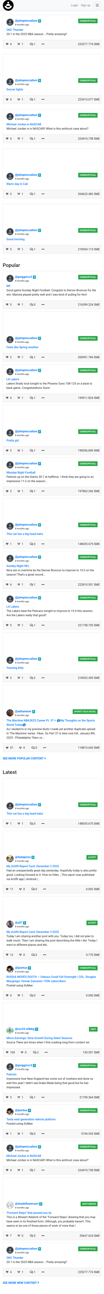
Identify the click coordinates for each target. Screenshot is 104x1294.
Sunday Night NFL (17, 566)
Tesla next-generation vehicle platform (31, 1119)
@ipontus (21, 967)
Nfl (8, 286)
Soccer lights (14, 89)
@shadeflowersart (27, 1203)
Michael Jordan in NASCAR (23, 124)
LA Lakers (12, 379)
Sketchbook (89, 1204)
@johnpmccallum (26, 20)
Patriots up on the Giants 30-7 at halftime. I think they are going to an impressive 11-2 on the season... (50, 479)
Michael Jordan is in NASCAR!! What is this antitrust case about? (47, 128)
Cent (93, 1029)
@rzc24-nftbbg (25, 1029)
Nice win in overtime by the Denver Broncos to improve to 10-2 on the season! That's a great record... (50, 572)
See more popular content (24, 758)
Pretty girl (12, 440)
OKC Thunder (14, 30)
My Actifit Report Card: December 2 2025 (32, 866)
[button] (96, 5)
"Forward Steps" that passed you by (29, 1213)
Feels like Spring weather (22, 347)
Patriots (11, 1074)
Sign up (85, 5)
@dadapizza (23, 857)
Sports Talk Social (85, 711)
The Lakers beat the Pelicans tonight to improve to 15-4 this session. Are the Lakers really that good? (49, 613)
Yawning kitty (15, 668)
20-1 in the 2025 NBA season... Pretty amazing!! (36, 34)
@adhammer (23, 711)
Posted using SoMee (19, 985)
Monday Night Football (20, 472)
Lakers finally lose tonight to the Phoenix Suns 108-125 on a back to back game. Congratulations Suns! (49, 386)
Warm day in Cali (17, 184)
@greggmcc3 (24, 277)
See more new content (21, 1283)
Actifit (92, 857)
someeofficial (88, 21)
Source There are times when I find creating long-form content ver (48, 1042)
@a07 (19, 922)
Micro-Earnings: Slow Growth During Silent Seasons (39, 1038)
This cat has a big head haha (24, 534)
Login (74, 5)
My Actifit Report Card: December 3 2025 (32, 932)
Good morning (15, 239)
